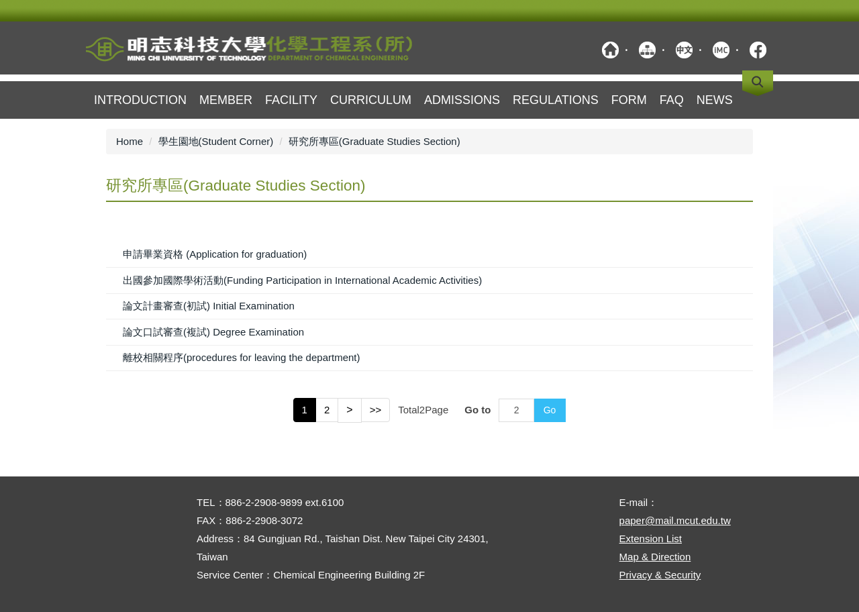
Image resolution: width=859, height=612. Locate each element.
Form (629, 100)
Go (550, 410)
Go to (477, 409)
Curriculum (370, 100)
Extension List (650, 538)
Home (129, 141)
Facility (291, 100)
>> (376, 409)
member (225, 100)
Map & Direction (655, 556)
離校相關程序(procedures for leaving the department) (241, 357)
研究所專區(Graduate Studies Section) (374, 141)
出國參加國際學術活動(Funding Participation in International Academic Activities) (302, 280)
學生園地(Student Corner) (216, 141)
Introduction (140, 100)
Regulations (556, 100)
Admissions (462, 100)
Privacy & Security (660, 574)
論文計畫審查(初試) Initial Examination (209, 305)
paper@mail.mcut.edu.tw (675, 520)
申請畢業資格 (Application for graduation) (215, 254)
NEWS (715, 100)
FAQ (672, 100)
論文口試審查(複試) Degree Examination (213, 332)
